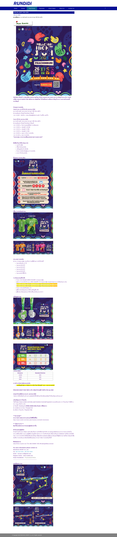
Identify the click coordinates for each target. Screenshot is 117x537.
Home (15, 8)
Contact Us (71, 8)
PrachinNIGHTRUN (30, 457)
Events (23, 8)
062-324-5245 (20, 451)
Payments (41, 8)
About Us (61, 8)
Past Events (32, 8)
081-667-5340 (29, 451)
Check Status (51, 8)
